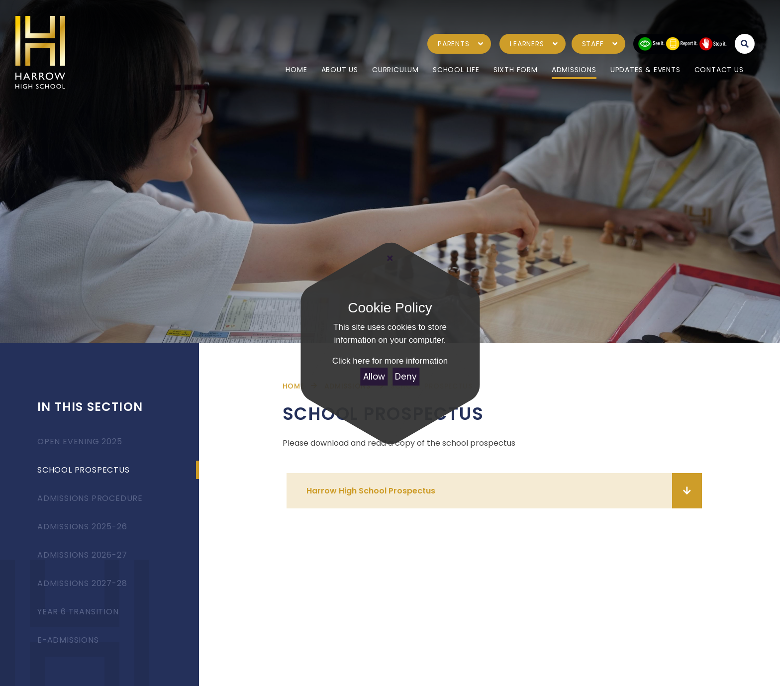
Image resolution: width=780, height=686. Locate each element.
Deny (406, 377)
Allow (374, 377)
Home (293, 386)
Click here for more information (390, 361)
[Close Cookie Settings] (390, 258)
